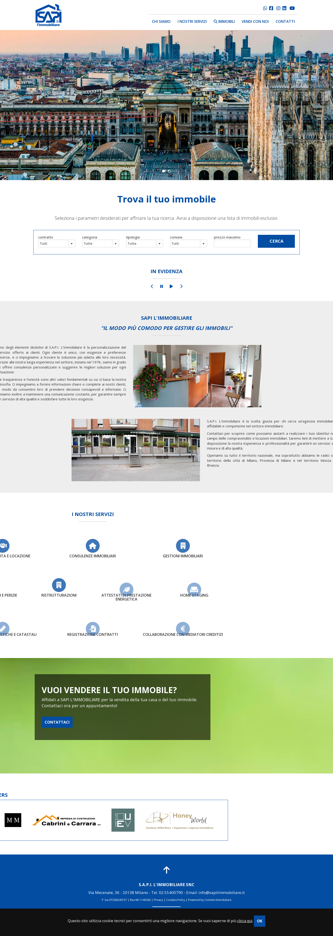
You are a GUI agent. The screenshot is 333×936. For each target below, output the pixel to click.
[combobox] (53, 243)
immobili (224, 21)
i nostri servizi (192, 21)
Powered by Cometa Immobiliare (209, 900)
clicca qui (244, 920)
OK (259, 921)
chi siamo (161, 21)
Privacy (158, 900)
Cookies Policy (175, 900)
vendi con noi (255, 21)
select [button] (72, 244)
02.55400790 (171, 892)
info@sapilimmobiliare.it (222, 892)
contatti (285, 21)
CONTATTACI (57, 722)
